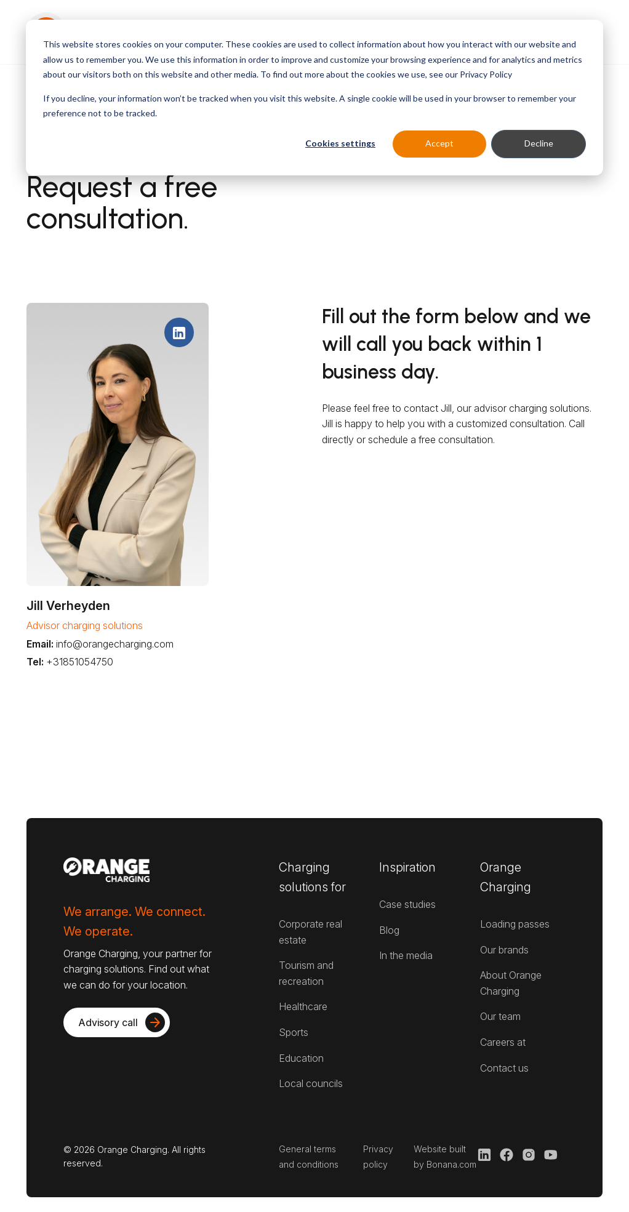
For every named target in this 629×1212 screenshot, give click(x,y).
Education (301, 1058)
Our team (500, 1016)
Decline (538, 143)
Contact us (504, 1068)
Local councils (311, 1083)
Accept (439, 143)
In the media (406, 955)
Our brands (504, 950)
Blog (389, 930)
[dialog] (314, 97)
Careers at (503, 1042)
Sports (293, 1032)
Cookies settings (340, 143)
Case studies (407, 904)
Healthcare (303, 1006)
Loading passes (515, 924)
